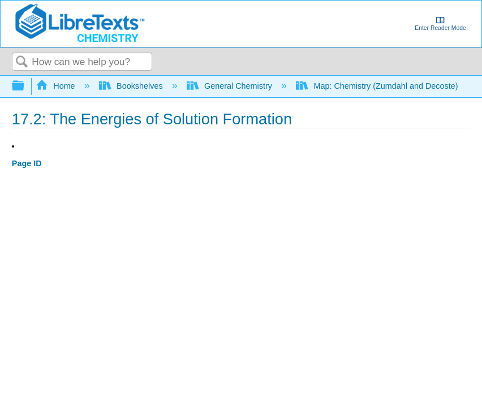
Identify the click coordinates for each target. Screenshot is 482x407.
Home (57, 85)
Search (22, 62)
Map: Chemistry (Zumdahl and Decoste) (378, 85)
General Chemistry (230, 85)
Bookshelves (132, 85)
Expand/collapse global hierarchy (25, 86)
